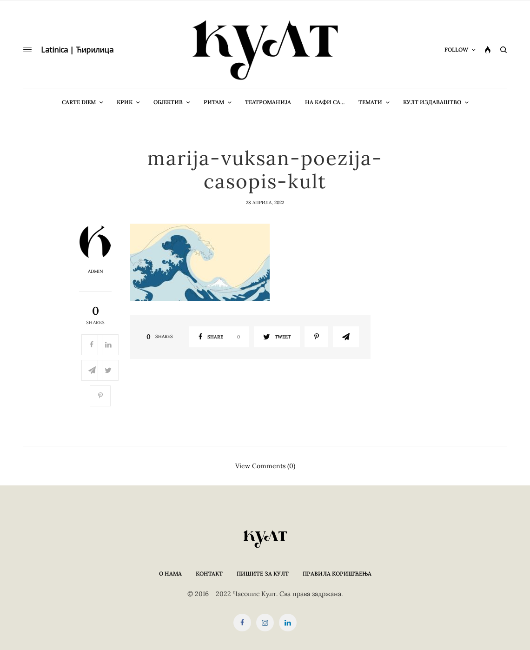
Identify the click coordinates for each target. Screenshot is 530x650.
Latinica (54, 50)
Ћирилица (94, 50)
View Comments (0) (265, 465)
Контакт (209, 573)
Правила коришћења (337, 573)
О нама (170, 573)
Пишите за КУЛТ (263, 573)
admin (95, 271)
